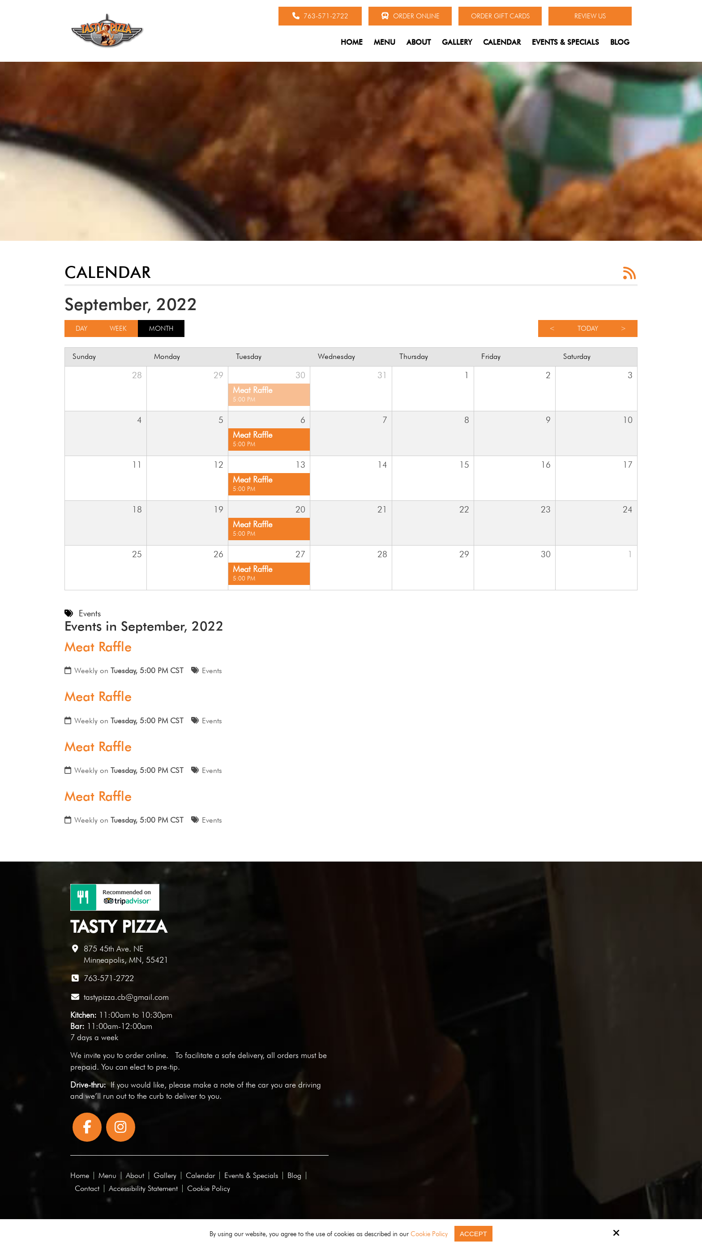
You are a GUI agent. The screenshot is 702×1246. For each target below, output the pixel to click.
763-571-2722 (320, 16)
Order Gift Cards (500, 16)
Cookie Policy (429, 1234)
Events (212, 670)
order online (145, 1055)
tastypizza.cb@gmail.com (126, 997)
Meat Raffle (98, 646)
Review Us (590, 16)
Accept (473, 1233)
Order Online (410, 16)
